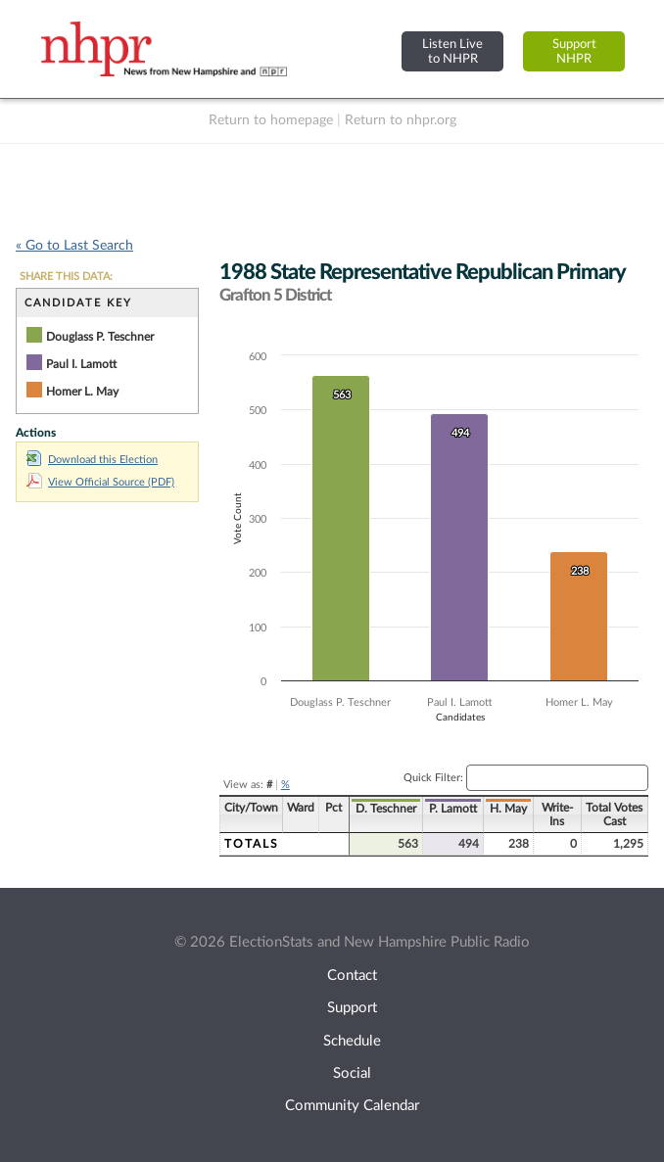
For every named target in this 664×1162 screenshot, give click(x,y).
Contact (352, 975)
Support (352, 1007)
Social (352, 1073)
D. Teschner (386, 808)
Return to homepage (271, 120)
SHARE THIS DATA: (66, 276)
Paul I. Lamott (81, 364)
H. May (508, 808)
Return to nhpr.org (400, 120)
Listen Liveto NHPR (452, 51)
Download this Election (92, 459)
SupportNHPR (574, 51)
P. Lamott (453, 808)
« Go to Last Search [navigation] (74, 246)
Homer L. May (82, 391)
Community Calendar (352, 1105)
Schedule (352, 1041)
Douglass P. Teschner (100, 337)
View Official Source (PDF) (100, 482)
